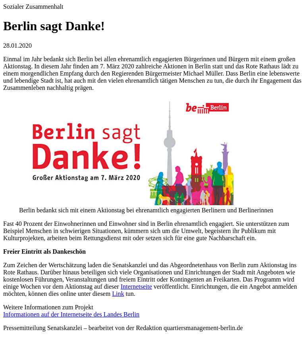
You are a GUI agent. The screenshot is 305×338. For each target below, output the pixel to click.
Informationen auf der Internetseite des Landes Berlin (71, 314)
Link (118, 293)
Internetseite (136, 286)
